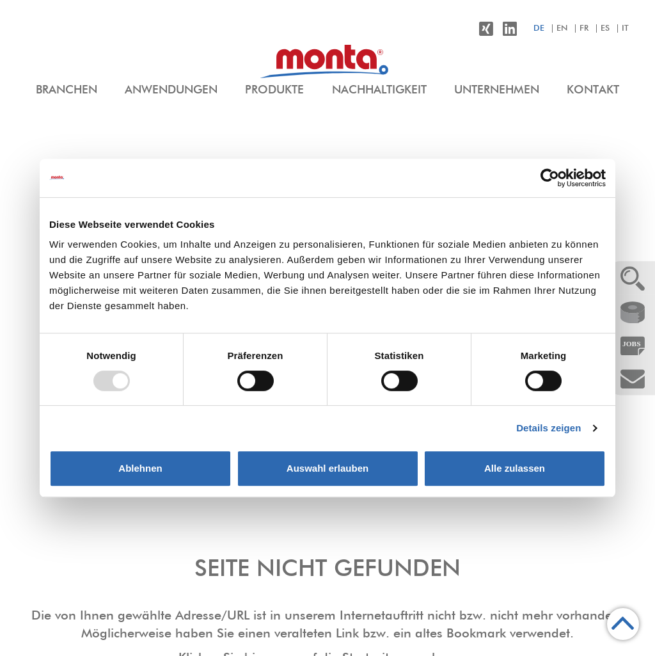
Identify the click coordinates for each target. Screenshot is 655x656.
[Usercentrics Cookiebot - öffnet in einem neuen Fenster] (550, 178)
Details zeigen (548, 427)
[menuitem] (66, 91)
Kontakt (593, 90)
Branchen (66, 90)
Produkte (274, 90)
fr (584, 28)
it (625, 28)
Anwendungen (171, 90)
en (561, 28)
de (538, 28)
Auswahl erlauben (327, 468)
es (605, 28)
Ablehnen (140, 468)
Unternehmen (496, 90)
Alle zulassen (514, 468)
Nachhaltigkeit (379, 90)
